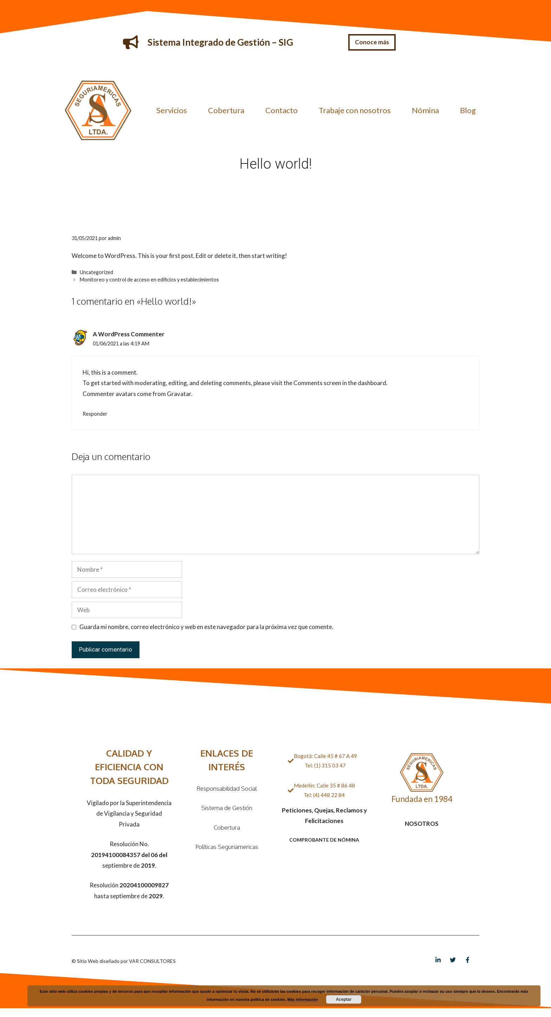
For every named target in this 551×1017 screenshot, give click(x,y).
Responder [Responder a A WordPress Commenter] (95, 414)
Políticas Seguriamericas (226, 846)
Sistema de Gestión (226, 807)
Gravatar (179, 393)
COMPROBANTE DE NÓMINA (324, 840)
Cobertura (226, 110)
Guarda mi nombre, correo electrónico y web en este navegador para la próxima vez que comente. (206, 626)
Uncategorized (96, 272)
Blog (468, 110)
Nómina (425, 110)
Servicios (171, 110)
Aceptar (344, 999)
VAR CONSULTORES (152, 961)
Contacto (281, 110)
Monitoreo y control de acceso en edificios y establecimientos (149, 280)
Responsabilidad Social (226, 788)
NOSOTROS (422, 823)
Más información (302, 999)
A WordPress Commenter (128, 334)
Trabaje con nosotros (355, 110)
